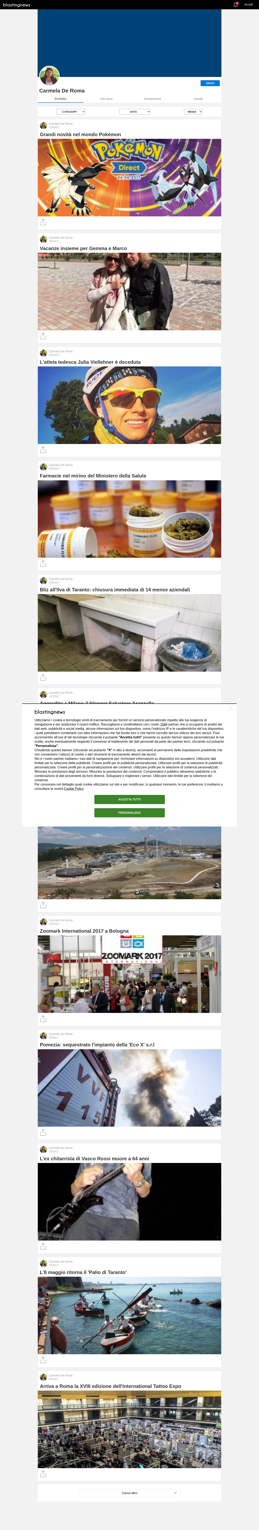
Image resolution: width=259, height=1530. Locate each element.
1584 (163, 724)
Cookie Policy (74, 788)
